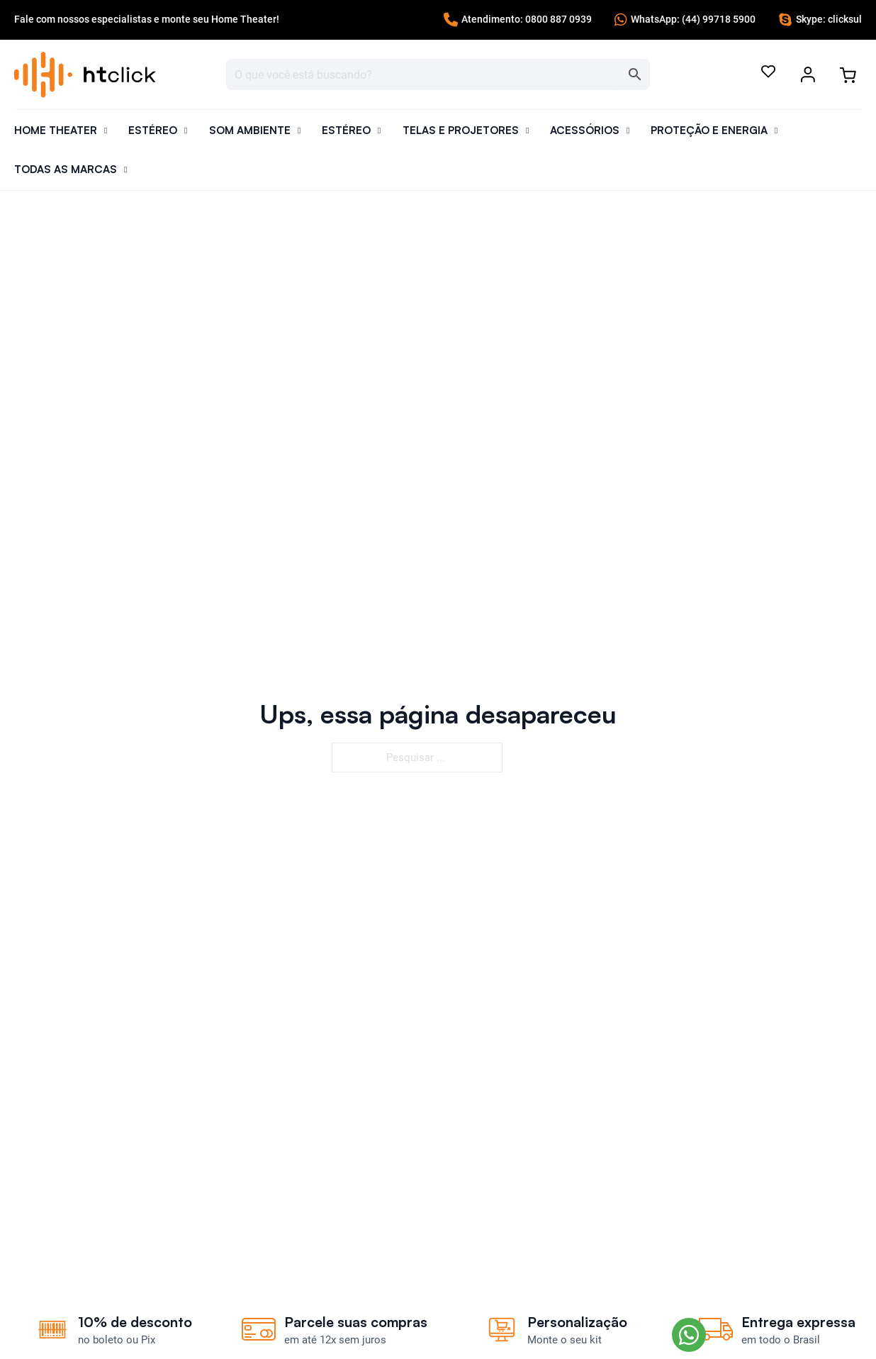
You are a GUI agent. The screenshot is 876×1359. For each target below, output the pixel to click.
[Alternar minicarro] (847, 75)
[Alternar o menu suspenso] (808, 74)
